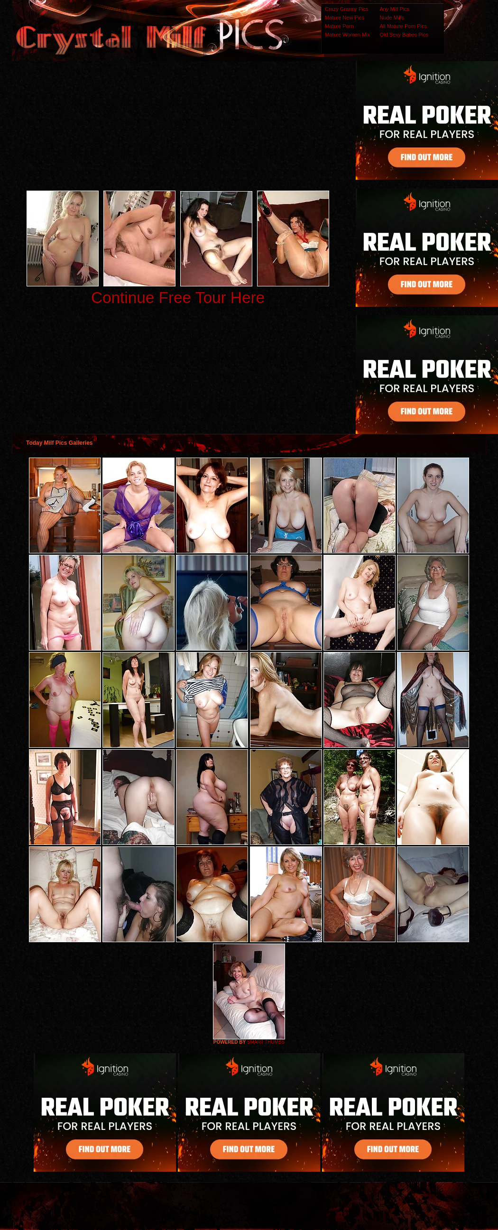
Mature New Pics (344, 17)
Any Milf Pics (394, 9)
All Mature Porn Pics (403, 26)
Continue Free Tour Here (178, 297)
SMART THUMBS (266, 1042)
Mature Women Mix (347, 34)
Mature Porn (339, 26)
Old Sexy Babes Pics (403, 34)
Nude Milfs (391, 17)
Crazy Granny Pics (347, 9)
